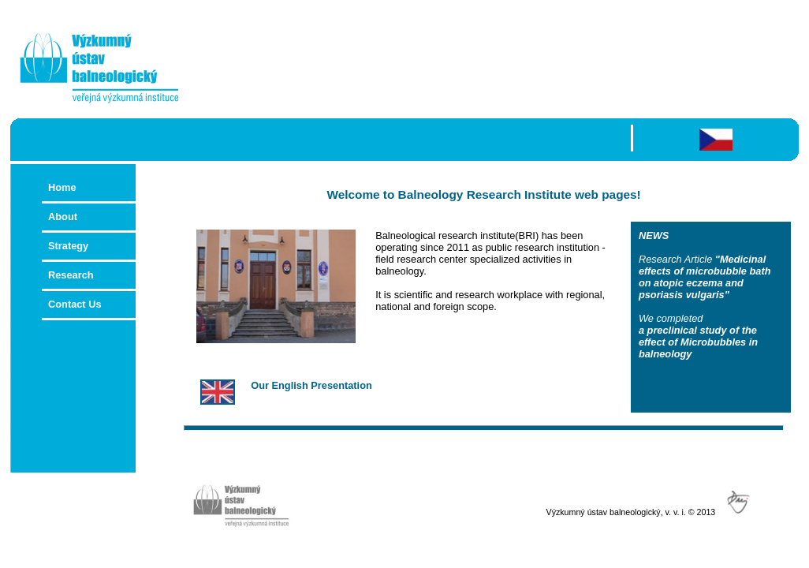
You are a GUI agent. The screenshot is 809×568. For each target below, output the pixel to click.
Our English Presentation (311, 385)
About (62, 216)
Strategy (68, 246)
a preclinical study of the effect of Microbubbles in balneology (698, 342)
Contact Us (88, 304)
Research (71, 275)
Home (62, 187)
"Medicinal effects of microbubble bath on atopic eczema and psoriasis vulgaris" (705, 277)
